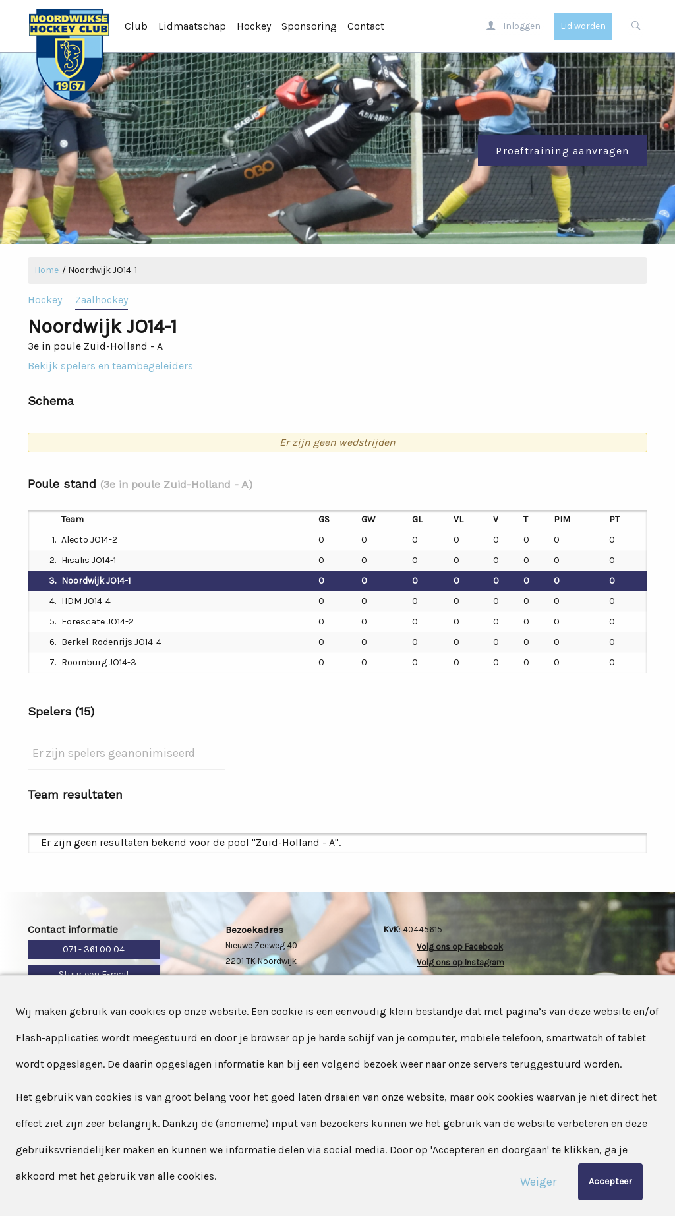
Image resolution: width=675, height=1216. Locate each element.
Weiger (538, 1181)
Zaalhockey (101, 299)
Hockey (254, 26)
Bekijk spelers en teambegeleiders (110, 365)
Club (136, 26)
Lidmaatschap (192, 26)
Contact (365, 26)
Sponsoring (309, 26)
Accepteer (610, 1181)
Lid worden (583, 26)
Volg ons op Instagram (460, 962)
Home (46, 270)
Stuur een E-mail (94, 974)
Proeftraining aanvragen (562, 150)
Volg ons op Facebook (460, 947)
